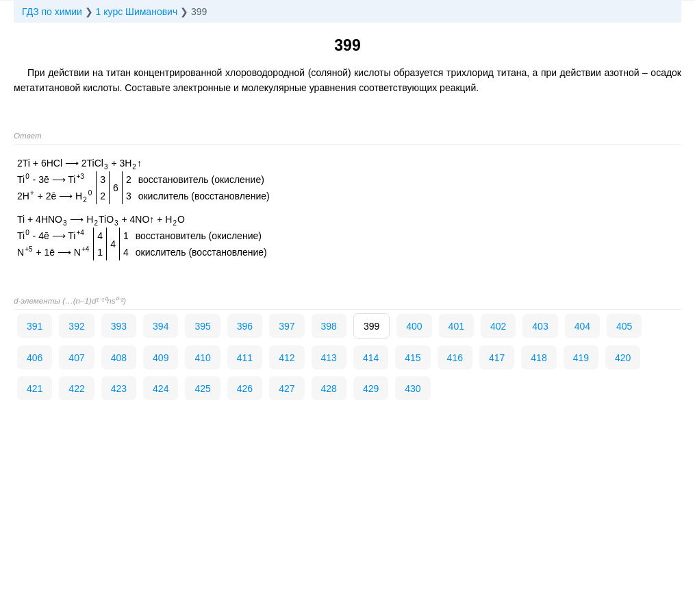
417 (497, 357)
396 (245, 326)
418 (538, 357)
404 (582, 326)
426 (245, 388)
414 (371, 357)
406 (34, 357)
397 (286, 326)
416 (455, 357)
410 (202, 357)
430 (412, 388)
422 (76, 388)
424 (160, 388)
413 (329, 357)
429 (371, 388)
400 (414, 326)
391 (34, 326)
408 (119, 357)
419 (581, 357)
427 (286, 388)
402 (498, 326)
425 (202, 388)
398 (329, 326)
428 (329, 388)
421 (34, 388)
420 (623, 357)
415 (412, 357)
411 (245, 357)
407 (76, 357)
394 (160, 326)
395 (202, 326)
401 (456, 326)
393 (119, 326)
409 (160, 357)
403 (540, 326)
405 (624, 326)
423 (119, 388)
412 (286, 357)
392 (76, 326)
